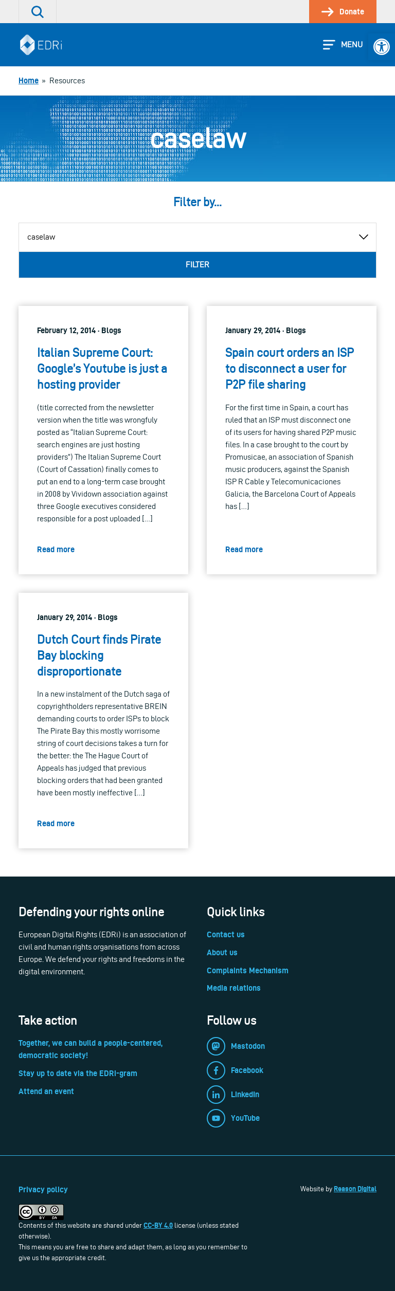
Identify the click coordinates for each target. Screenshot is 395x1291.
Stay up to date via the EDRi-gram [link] (78, 1073)
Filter (197, 264)
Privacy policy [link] (43, 1189)
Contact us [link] (226, 934)
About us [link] (222, 952)
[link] (381, 46)
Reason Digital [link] (355, 1189)
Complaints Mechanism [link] (248, 970)
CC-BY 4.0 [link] (158, 1225)
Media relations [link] (234, 988)
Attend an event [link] (46, 1091)
